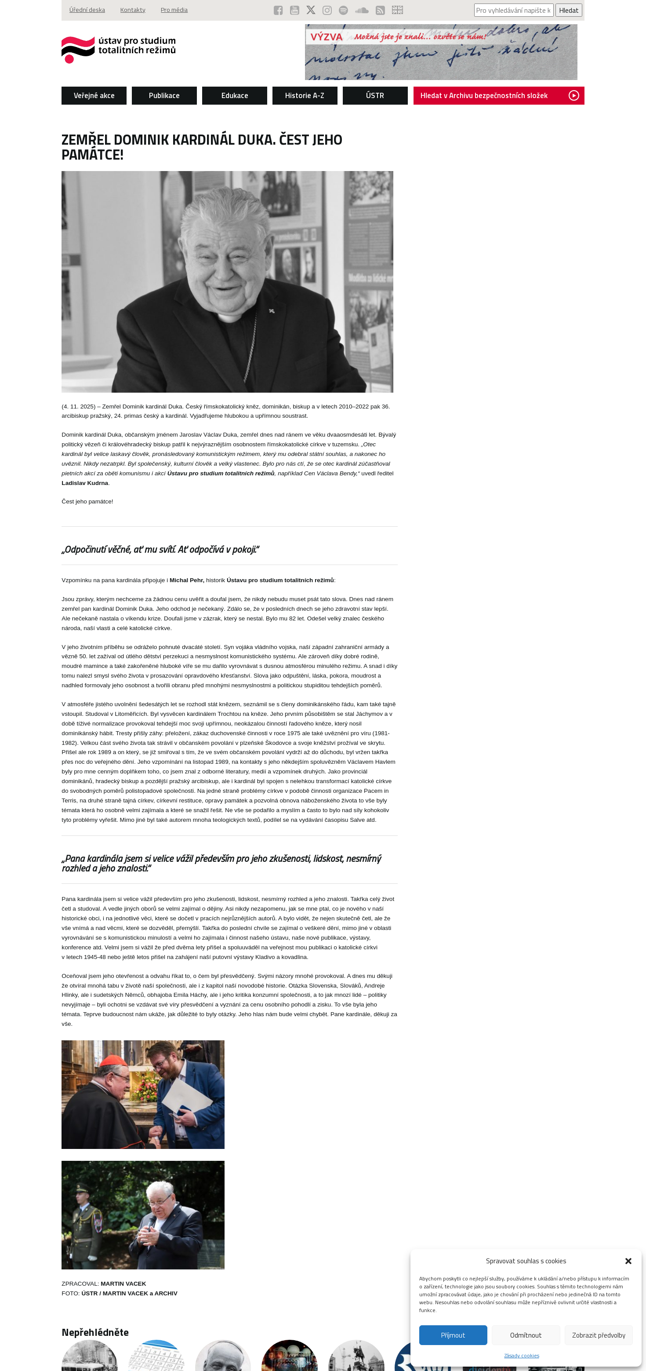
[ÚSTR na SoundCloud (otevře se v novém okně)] (362, 10)
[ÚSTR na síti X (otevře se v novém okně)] (312, 10)
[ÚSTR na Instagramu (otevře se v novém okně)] (328, 10)
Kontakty (131, 10)
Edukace (234, 95)
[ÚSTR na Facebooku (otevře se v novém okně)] (279, 10)
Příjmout (453, 1335)
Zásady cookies (521, 1355)
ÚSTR (376, 95)
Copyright (72, 1347)
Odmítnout (526, 1335)
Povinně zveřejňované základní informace (314, 1347)
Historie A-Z (304, 95)
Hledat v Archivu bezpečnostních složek (501, 95)
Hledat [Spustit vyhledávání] (571, 10)
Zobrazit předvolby (598, 1335)
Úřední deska (85, 10)
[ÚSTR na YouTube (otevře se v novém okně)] (295, 10)
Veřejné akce (92, 95)
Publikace (163, 95)
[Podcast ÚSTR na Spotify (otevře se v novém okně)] (344, 10)
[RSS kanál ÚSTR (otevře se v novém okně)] (381, 10)
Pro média (173, 10)
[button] (628, 1261)
